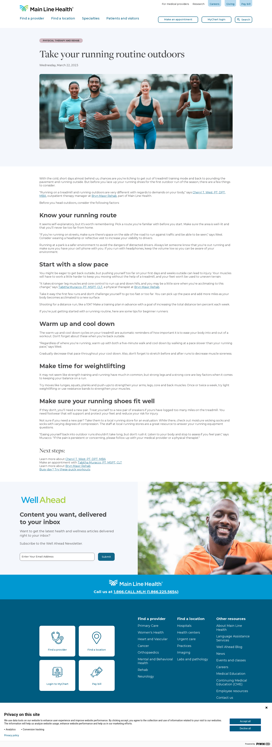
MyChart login (216, 19)
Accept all (245, 721)
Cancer (143, 646)
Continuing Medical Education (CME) (231, 682)
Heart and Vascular (153, 639)
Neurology (146, 676)
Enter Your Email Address (24, 556)
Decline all (245, 728)
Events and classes (231, 660)
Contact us (224, 698)
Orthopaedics (148, 652)
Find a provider (151, 619)
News (220, 654)
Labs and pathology (192, 659)
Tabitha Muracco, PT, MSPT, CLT (80, 287)
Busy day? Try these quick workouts (64, 469)
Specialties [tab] (90, 18)
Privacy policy (11, 735)
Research (199, 4)
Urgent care (186, 639)
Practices (184, 646)
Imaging (183, 652)
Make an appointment (178, 19)
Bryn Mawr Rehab (104, 196)
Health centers (188, 632)
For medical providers (175, 4)
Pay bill (245, 4)
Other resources (231, 619)
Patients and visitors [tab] (122, 18)
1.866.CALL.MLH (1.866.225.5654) (146, 591)
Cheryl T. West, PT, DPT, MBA (85, 459)
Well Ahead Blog (229, 647)
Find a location (191, 619)
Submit (92, 556)
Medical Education (230, 674)
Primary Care (148, 626)
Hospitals (184, 626)
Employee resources (232, 691)
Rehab (143, 670)
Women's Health (151, 632)
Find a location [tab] (63, 18)
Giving (230, 4)
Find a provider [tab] (32, 18)
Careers (214, 4)
